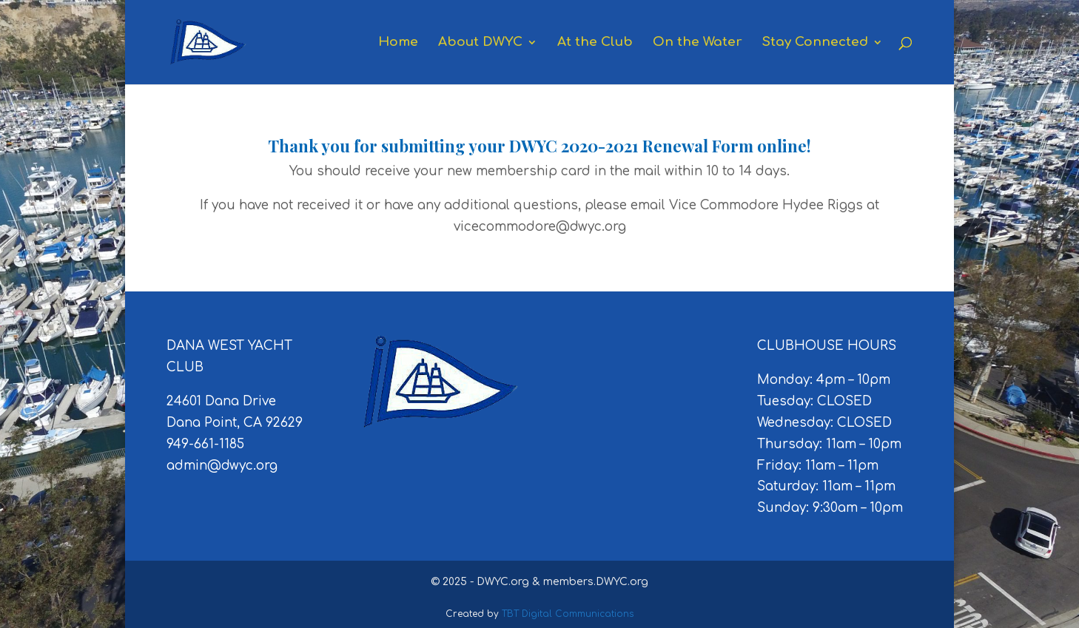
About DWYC (480, 43)
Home (398, 43)
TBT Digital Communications (568, 614)
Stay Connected (815, 43)
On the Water (697, 43)
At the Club (595, 43)
